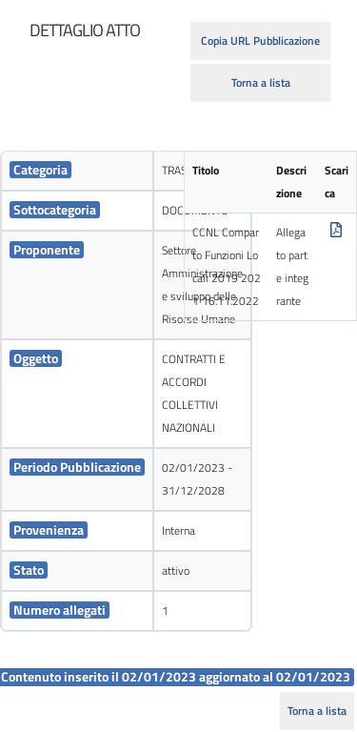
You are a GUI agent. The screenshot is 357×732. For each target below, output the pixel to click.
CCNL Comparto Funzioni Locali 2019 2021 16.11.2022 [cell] (226, 266)
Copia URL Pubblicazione (260, 40)
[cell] (77, 171)
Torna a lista (260, 82)
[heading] (85, 30)
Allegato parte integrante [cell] (292, 266)
